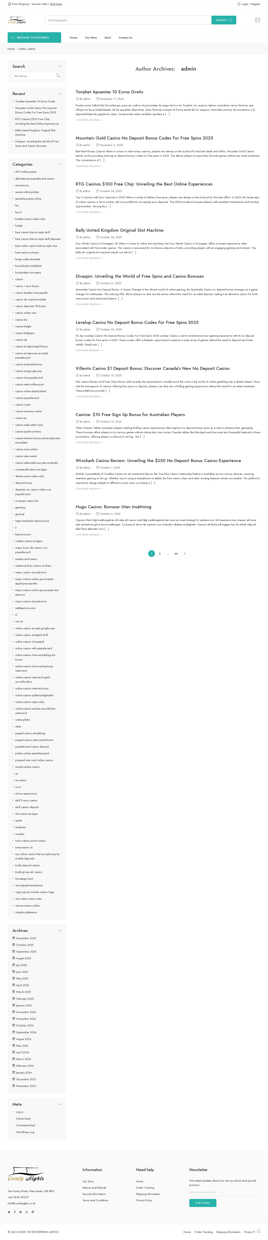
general (19, 514)
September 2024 (26, 1032)
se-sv (18, 787)
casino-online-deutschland (30, 391)
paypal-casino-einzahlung (30, 733)
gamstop (20, 507)
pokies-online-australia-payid (32, 753)
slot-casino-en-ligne (26, 814)
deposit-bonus (23, 483)
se (16, 773)
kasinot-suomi (23, 534)
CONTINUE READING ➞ (89, 120)
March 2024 (23, 1059)
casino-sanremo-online (28, 411)
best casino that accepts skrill (32, 232)
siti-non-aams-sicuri (26, 793)
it (15, 528)
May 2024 (22, 1046)
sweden (19, 834)
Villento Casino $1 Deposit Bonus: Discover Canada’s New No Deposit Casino (153, 368)
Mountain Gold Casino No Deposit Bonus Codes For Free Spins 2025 (144, 138)
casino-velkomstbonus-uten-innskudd (36, 463)
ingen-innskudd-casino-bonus (32, 521)
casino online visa (25, 313)
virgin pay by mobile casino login (34, 892)
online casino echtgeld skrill (31, 635)
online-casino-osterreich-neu (32, 688)
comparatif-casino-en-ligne (31, 469)
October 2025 (25, 945)
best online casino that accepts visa (36, 246)
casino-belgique (24, 333)
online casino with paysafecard (33, 648)
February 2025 (25, 999)
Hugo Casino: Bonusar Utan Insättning (113, 506)
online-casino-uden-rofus (29, 702)
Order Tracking (145, 1188)
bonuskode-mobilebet (28, 266)
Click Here (56, 4)
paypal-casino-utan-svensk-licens (34, 740)
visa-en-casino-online (27, 906)
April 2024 (22, 1052)
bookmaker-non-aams (28, 272)
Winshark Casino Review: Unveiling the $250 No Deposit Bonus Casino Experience (158, 460)
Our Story (91, 37)
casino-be (21, 320)
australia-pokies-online (28, 199)
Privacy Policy (144, 1200)
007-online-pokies (26, 172)
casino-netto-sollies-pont (29, 384)
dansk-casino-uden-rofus (29, 476)
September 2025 (26, 952)
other (18, 726)
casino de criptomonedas (30, 299)
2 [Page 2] (160, 554)
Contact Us (125, 37)
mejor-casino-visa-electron (30, 601)
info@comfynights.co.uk (21, 1203)
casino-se (21, 418)
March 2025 (23, 992)
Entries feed (23, 1119)
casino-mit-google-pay (28, 371)
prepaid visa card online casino (34, 760)
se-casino (21, 780)
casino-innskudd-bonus (28, 364)
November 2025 (26, 938)
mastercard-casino (26, 559)
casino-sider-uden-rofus (29, 425)
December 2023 (26, 1079)
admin (188, 69)
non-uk (19, 621)
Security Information (94, 1194)
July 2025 (21, 965)
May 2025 (22, 978)
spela (18, 820)
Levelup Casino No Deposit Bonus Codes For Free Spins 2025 (137, 322)
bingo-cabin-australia (27, 259)
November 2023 (26, 1086)
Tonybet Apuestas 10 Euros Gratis (109, 92)
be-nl (18, 212)
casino (19, 279)
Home (73, 37)
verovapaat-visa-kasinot (29, 885)
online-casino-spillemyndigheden (34, 695)
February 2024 (25, 1066)
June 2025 (22, 972)
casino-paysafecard (27, 398)
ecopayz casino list (26, 501)
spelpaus (20, 827)
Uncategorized (24, 879)
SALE (107, 37)
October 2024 (25, 1025)
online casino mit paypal (29, 642)
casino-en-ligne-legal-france (31, 346)
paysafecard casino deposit (32, 747)
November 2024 (26, 1019)
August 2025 (23, 958)
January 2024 (24, 1073)
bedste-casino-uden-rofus (30, 219)
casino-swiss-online (26, 449)
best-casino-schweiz (27, 252)
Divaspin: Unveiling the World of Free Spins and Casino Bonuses (140, 276)
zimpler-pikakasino (26, 912)
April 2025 (22, 985)
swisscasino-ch (24, 847)
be (17, 205)
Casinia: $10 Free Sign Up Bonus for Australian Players (130, 414)
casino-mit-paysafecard (29, 378)
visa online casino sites (28, 899)
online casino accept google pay (35, 628)
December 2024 (26, 1012)
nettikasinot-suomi (25, 608)
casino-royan (23, 405)
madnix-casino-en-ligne (28, 541)
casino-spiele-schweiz (28, 431)
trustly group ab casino (28, 872)
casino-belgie (23, 326)
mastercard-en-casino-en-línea (33, 566)
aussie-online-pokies (27, 192)
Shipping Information (148, 1194)
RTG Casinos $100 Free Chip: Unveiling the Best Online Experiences (144, 184)
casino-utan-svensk (26, 456)
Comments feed (25, 1125)
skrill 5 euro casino (26, 800)
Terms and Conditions (95, 1200)
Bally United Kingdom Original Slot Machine (120, 230)
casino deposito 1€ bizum (30, 306)
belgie (19, 225)
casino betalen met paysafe (31, 293)
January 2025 (24, 1005)
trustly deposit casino (27, 865)
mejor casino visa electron (30, 572)
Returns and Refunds (94, 1188)
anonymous (22, 185)
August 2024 (23, 1039)
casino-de (21, 340)
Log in (19, 1112)
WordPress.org (25, 1132)
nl (16, 615)
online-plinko (22, 720)
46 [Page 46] (176, 554)
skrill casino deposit (27, 807)
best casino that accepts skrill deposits (38, 239)
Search (221, 20)
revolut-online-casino (27, 767)
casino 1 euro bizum (27, 286)
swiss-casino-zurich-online (30, 841)
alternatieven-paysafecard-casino (34, 179)
